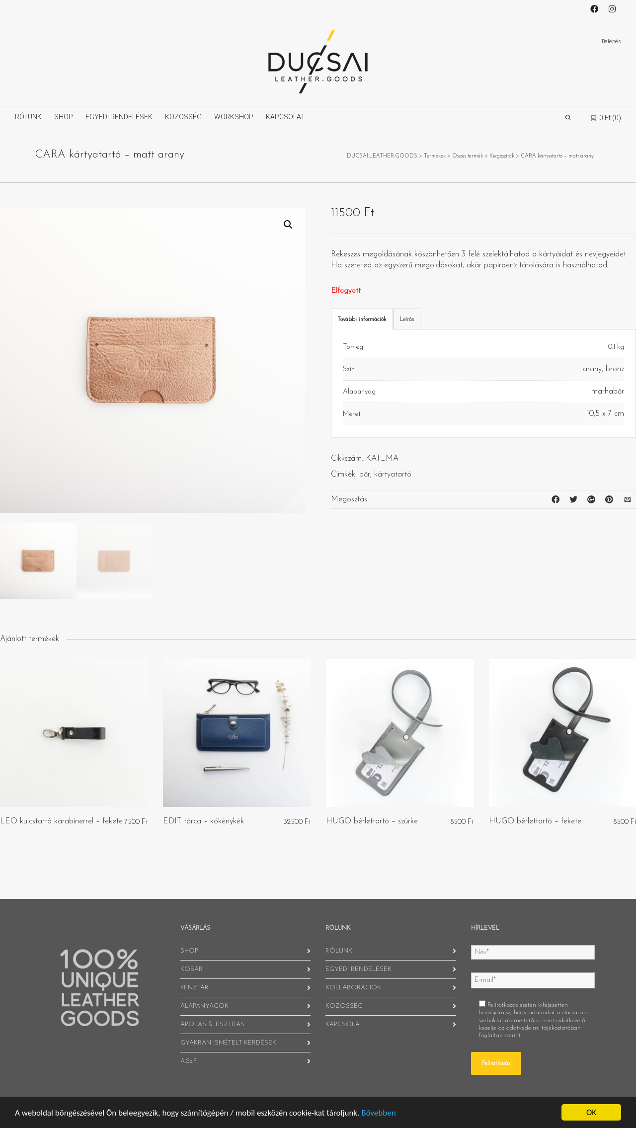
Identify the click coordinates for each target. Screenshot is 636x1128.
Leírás (406, 319)
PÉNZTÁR (194, 987)
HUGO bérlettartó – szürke (372, 821)
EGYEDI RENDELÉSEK (119, 117)
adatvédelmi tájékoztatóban (543, 1028)
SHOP (63, 117)
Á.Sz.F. (188, 1061)
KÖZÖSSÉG (183, 117)
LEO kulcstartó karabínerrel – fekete (61, 821)
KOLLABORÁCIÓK (353, 987)
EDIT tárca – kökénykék (203, 821)
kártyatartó (392, 475)
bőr (364, 475)
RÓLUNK (28, 117)
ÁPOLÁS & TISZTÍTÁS (212, 1024)
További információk (362, 319)
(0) (605, 117)
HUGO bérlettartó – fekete (535, 821)
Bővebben (378, 1113)
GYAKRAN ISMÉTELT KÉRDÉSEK (228, 1043)
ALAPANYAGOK (204, 1006)
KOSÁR (191, 969)
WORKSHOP (233, 117)
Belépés (611, 41)
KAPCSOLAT (285, 117)
